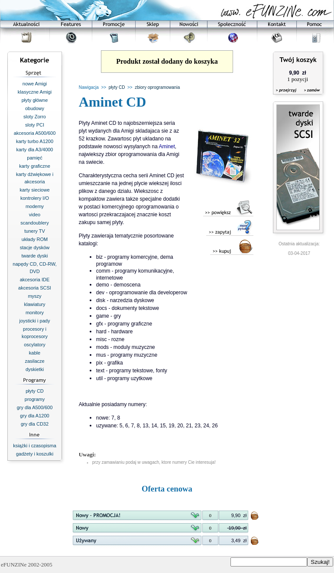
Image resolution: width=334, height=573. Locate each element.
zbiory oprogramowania (157, 87)
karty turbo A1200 (34, 141)
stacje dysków (34, 247)
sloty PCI (34, 124)
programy (35, 399)
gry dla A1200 (34, 415)
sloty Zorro (34, 116)
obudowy (34, 108)
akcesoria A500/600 (35, 133)
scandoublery (34, 222)
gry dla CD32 (35, 423)
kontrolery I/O (34, 198)
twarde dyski (34, 255)
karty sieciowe (34, 189)
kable (34, 352)
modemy (35, 206)
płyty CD (35, 391)
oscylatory (34, 344)
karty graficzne (34, 166)
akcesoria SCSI (34, 287)
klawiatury (34, 304)
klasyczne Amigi (35, 91)
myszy (34, 296)
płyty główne (35, 100)
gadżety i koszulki (34, 453)
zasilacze (34, 361)
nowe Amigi (35, 83)
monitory (35, 312)
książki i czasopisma (34, 445)
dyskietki (35, 369)
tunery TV (34, 231)
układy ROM (35, 239)
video (34, 214)
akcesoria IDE (34, 279)
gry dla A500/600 (35, 407)
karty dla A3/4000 (34, 149)
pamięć (34, 157)
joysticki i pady (34, 320)
